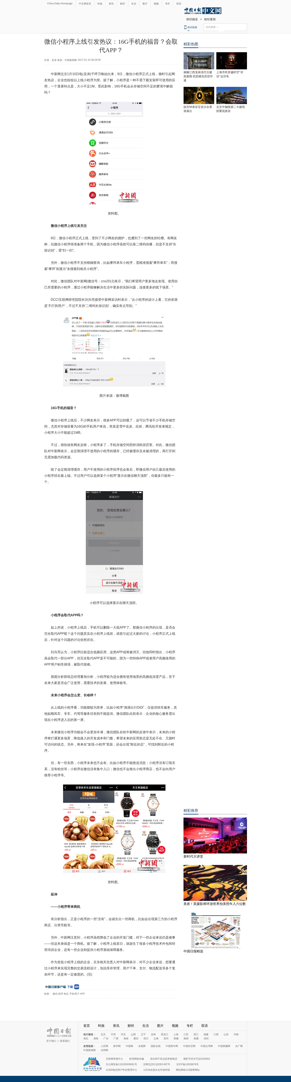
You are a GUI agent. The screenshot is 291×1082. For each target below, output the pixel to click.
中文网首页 (85, 3)
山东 (226, 1034)
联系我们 (65, 1041)
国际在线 (156, 1046)
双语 (178, 3)
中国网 (129, 1046)
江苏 (185, 1034)
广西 (115, 1038)
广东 (105, 1038)
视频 (156, 3)
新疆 (196, 1038)
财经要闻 (210, 19)
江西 (216, 1034)
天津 (113, 1034)
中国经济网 (189, 1046)
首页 (86, 1025)
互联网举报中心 (114, 1058)
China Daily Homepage (59, 3)
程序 (60, 993)
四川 (146, 1038)
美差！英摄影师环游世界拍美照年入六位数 (214, 904)
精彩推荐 (190, 811)
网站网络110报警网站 (188, 1069)
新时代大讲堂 (193, 856)
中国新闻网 (89, 1050)
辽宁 (143, 1034)
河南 (236, 1034)
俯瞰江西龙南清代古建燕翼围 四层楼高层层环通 (198, 76)
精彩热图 (190, 44)
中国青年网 (172, 1046)
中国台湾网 (206, 1046)
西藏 (176, 1038)
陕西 (186, 1038)
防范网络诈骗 (136, 1058)
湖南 (95, 1038)
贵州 (166, 1038)
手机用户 (74, 993)
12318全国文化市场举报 (156, 1069)
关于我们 (51, 1041)
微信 (55, 993)
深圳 (206, 1038)
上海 (175, 1034)
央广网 (239, 1046)
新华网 (117, 1046)
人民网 (104, 1046)
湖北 (85, 1038)
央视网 (142, 1046)
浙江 (196, 1034)
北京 (103, 1034)
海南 (125, 1038)
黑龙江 (164, 1034)
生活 (133, 3)
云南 (156, 1038)
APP (82, 993)
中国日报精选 (193, 951)
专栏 (167, 3)
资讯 (111, 3)
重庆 (136, 1038)
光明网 (104, 1050)
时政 (99, 3)
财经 (122, 3)
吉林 (153, 1034)
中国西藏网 (224, 1046)
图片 (145, 3)
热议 (66, 993)
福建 (206, 1034)
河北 (123, 1034)
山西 (133, 1034)
